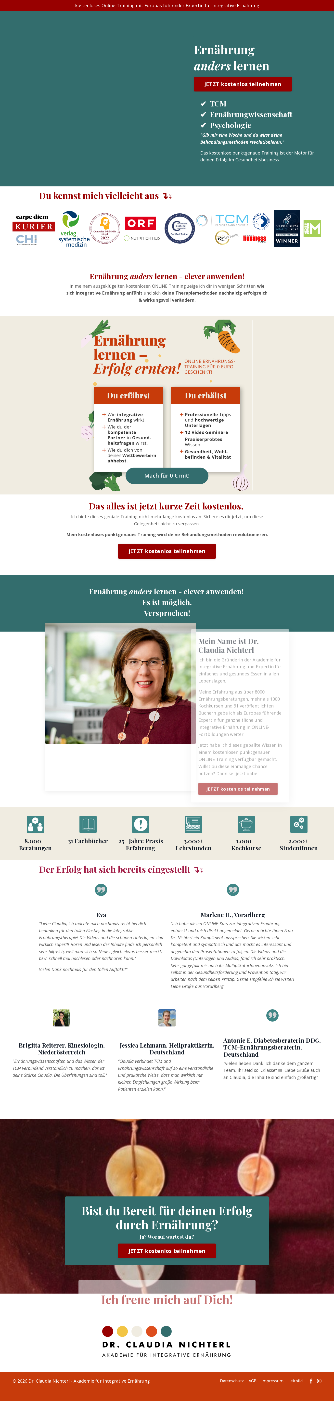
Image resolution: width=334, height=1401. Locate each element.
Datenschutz (227, 1392)
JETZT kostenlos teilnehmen (242, 84)
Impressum (272, 1392)
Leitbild (297, 1392)
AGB (250, 1392)
